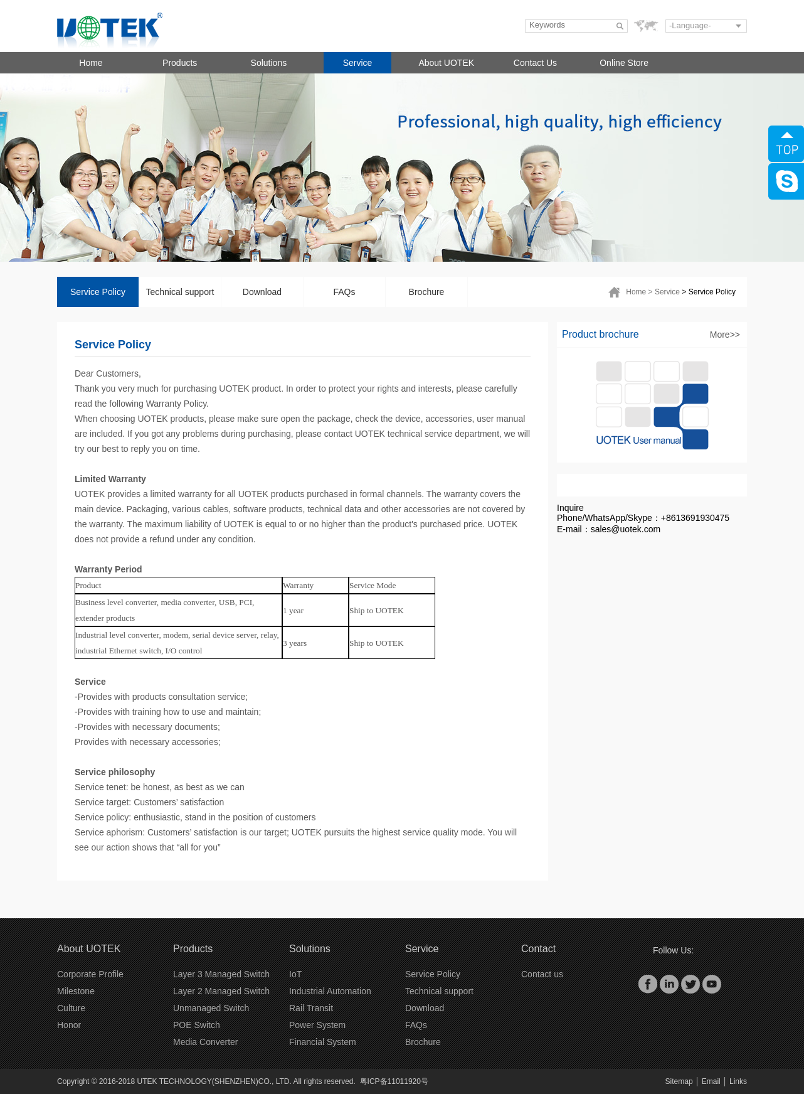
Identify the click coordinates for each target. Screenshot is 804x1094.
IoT (295, 974)
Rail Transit (311, 1008)
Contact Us (535, 63)
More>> (725, 335)
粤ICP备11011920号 (394, 1081)
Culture (71, 1008)
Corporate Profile (90, 974)
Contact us (542, 974)
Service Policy (97, 292)
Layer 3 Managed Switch (221, 974)
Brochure (427, 292)
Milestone (76, 991)
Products (179, 63)
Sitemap (679, 1081)
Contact (538, 948)
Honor (69, 1025)
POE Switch (196, 1025)
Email (711, 1081)
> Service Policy (709, 291)
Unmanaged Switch (211, 1008)
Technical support (180, 292)
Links (738, 1081)
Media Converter (205, 1042)
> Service (664, 291)
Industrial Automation (330, 991)
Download (262, 292)
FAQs (344, 292)
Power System (317, 1025)
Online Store (624, 63)
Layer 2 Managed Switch (221, 991)
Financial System (322, 1042)
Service (358, 63)
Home (90, 63)
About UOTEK (446, 63)
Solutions (269, 63)
